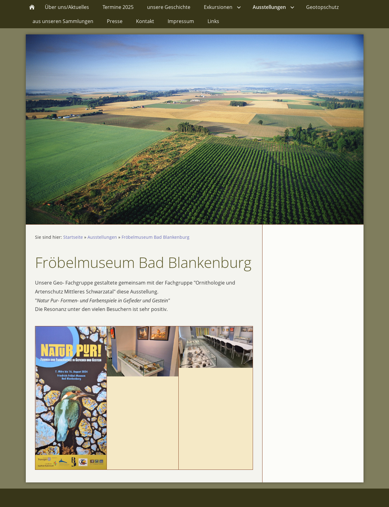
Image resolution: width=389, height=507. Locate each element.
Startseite (73, 237)
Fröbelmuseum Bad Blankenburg (155, 237)
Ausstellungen (102, 237)
